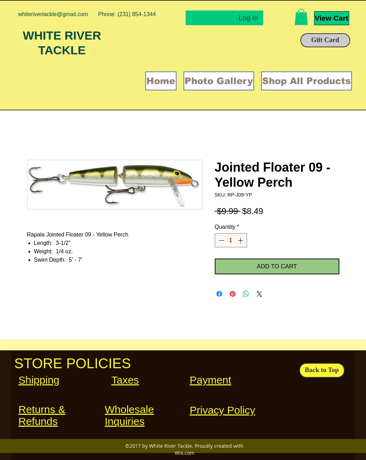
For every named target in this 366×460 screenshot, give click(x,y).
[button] (301, 17)
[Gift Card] (325, 40)
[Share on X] (259, 294)
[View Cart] (331, 18)
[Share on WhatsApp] (246, 294)
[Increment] (241, 240)
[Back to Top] (322, 370)
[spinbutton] (231, 240)
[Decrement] (221, 240)
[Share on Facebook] (219, 294)
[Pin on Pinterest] (232, 294)
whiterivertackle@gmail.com (53, 14)
